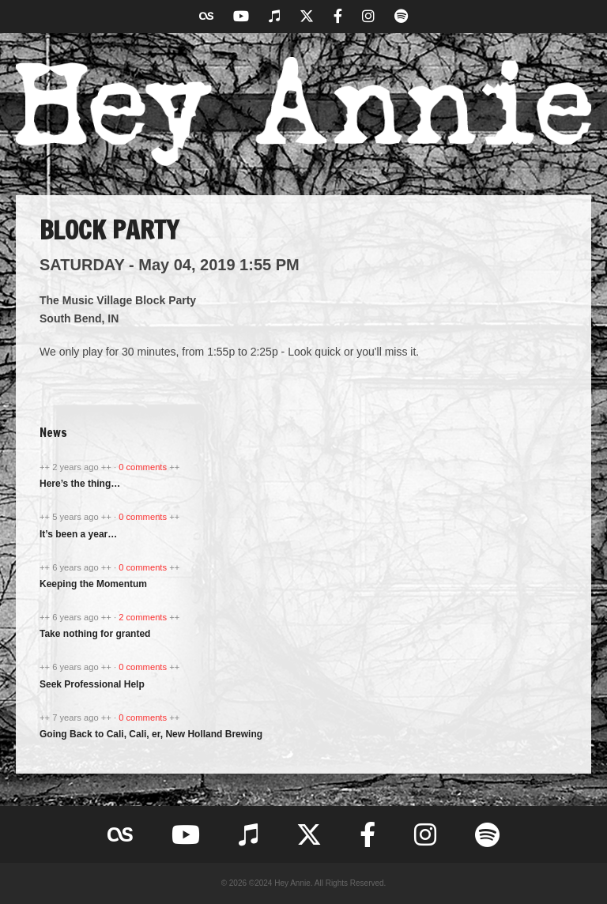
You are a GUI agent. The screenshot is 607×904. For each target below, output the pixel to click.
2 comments (144, 617)
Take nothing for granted (95, 633)
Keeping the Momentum (93, 583)
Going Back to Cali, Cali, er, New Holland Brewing (151, 734)
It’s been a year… (78, 534)
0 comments (144, 467)
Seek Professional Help (92, 684)
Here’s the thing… (80, 483)
